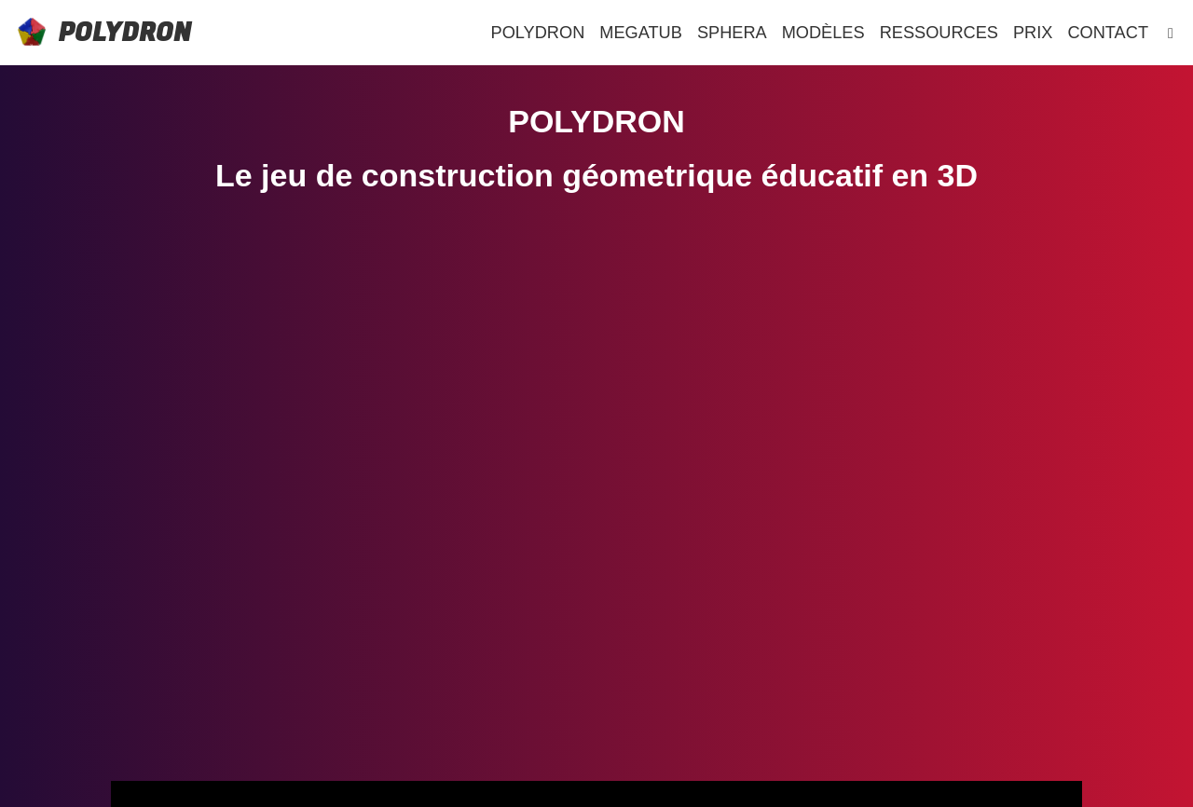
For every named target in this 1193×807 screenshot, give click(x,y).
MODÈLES (823, 32)
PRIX (1032, 32)
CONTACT (1107, 32)
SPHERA (732, 32)
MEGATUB (640, 32)
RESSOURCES (939, 32)
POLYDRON (125, 33)
